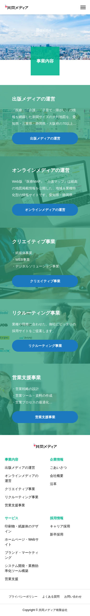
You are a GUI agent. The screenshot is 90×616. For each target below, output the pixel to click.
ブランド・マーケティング (21, 555)
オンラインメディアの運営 (21, 478)
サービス (11, 518)
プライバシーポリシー (23, 596)
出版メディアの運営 (20, 467)
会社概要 (56, 476)
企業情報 (56, 459)
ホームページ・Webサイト (22, 541)
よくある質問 (51, 596)
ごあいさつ (58, 467)
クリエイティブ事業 (20, 489)
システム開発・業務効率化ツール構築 (21, 568)
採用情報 (56, 518)
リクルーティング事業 (21, 497)
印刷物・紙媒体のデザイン (21, 528)
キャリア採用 (60, 526)
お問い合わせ (73, 596)
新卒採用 (56, 534)
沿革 (53, 484)
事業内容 (11, 459)
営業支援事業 (15, 505)
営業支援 (11, 579)
